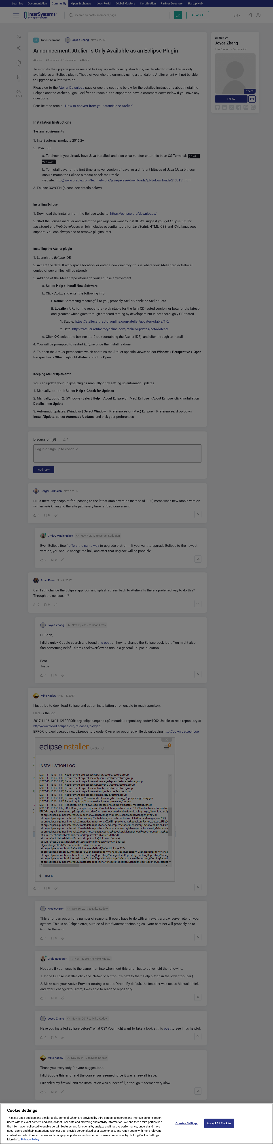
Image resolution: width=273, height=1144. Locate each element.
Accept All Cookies (219, 1125)
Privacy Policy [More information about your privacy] (30, 1142)
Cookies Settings (187, 1125)
